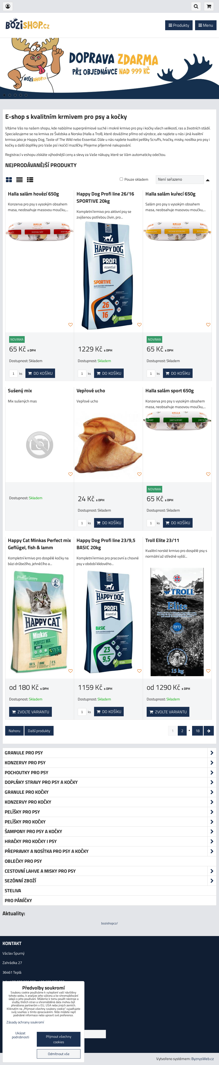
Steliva (13, 890)
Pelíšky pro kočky (110, 822)
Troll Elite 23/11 (162, 540)
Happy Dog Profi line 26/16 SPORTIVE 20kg (105, 197)
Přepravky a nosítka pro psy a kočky (110, 851)
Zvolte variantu (30, 712)
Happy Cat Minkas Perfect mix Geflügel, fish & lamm (39, 544)
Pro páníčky (18, 900)
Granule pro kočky (110, 792)
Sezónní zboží (110, 881)
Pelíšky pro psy (110, 812)
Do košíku (40, 373)
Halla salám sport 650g (169, 390)
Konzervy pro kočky (110, 802)
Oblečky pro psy (23, 861)
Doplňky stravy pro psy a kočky (110, 782)
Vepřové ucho (91, 390)
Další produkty (39, 731)
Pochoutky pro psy (110, 772)
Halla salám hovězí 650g (33, 194)
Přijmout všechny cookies (58, 1039)
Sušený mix (20, 390)
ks (15, 373)
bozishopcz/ (109, 923)
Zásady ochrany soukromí (25, 1022)
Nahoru (14, 731)
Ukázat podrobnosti (20, 1035)
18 (197, 731)
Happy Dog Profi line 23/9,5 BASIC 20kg (106, 544)
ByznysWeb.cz (202, 1059)
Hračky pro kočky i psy (110, 841)
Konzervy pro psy (110, 763)
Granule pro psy (110, 753)
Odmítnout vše (58, 1054)
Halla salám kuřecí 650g (170, 194)
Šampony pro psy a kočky (110, 831)
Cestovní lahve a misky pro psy (110, 871)
